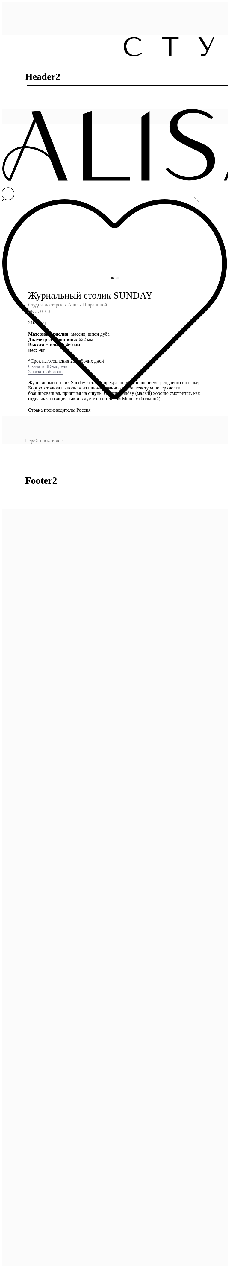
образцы (54, 297)
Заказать (36, 297)
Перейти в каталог (44, 366)
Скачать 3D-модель (47, 292)
